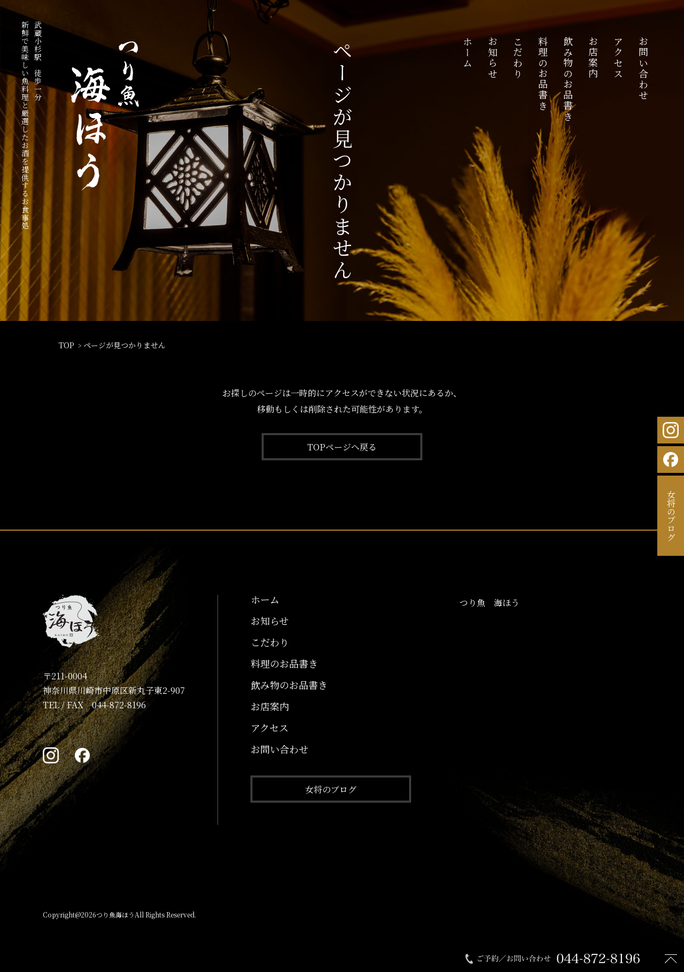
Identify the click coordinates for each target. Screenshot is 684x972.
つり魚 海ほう (489, 602)
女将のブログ (330, 789)
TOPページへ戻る (342, 447)
